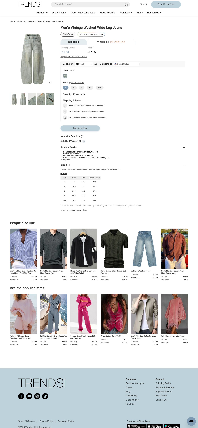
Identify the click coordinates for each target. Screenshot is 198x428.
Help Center (161, 396)
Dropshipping (59, 13)
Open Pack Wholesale (83, 13)
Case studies (132, 400)
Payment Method (164, 392)
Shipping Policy (163, 383)
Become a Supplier (135, 383)
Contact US (161, 400)
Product (41, 13)
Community (131, 396)
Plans (140, 13)
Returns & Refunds (165, 388)
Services (125, 13)
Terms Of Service (26, 421)
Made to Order (108, 13)
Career (129, 388)
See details (100, 105)
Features (130, 404)
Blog (128, 392)
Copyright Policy (66, 421)
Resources (153, 13)
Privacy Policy (46, 421)
